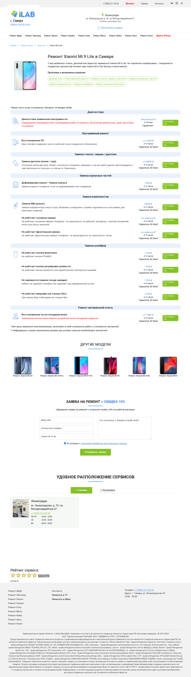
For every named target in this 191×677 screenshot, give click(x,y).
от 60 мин (148, 122)
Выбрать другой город (20, 24)
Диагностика (55, 78)
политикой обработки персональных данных (104, 443)
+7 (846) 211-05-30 (111, 3)
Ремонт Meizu (99, 35)
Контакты (159, 3)
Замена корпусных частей (143, 78)
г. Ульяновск (107, 490)
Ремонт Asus (131, 35)
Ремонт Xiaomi (50, 35)
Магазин (130, 3)
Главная (144, 3)
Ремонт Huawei (68, 35)
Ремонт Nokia (115, 35)
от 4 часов (148, 144)
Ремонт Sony (84, 35)
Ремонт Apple (16, 35)
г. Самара (16, 20)
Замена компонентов (60, 84)
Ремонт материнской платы (110, 84)
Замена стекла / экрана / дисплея (109, 78)
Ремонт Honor (146, 35)
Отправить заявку (95, 452)
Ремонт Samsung (33, 35)
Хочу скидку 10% (168, 122)
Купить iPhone (163, 35)
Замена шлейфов (83, 84)
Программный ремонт (77, 78)
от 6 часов (148, 318)
